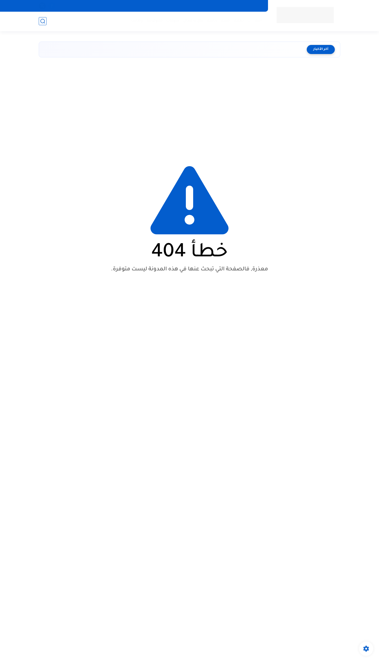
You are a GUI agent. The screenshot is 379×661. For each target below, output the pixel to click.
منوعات (172, 21)
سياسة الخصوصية (229, 6)
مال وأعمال (193, 21)
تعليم (239, 21)
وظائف (137, 21)
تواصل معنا (199, 6)
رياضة (212, 21)
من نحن (256, 6)
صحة (225, 21)
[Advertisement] (189, 106)
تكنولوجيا (154, 21)
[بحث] (43, 21)
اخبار (258, 21)
